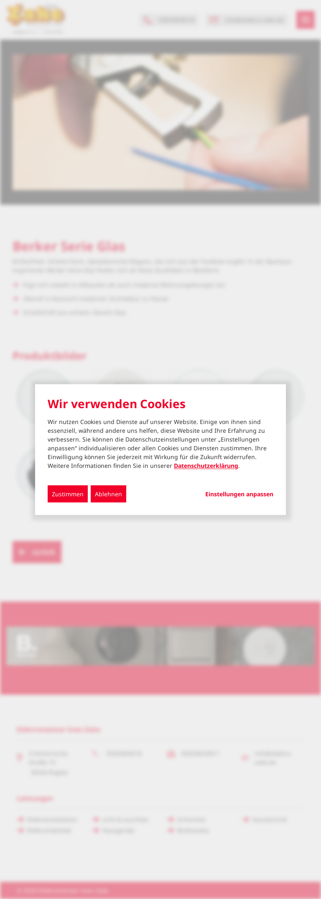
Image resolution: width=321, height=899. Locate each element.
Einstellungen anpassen (239, 494)
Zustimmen (68, 494)
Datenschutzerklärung (206, 465)
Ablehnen (108, 494)
